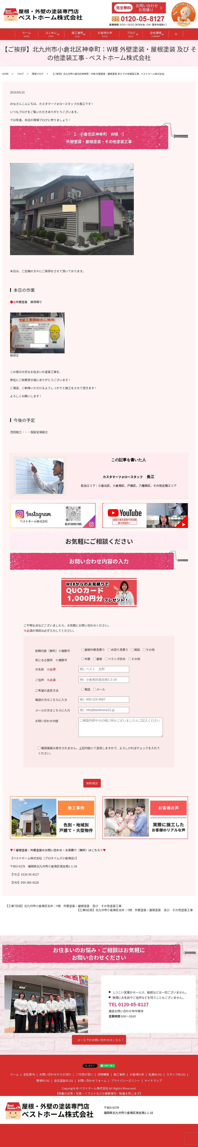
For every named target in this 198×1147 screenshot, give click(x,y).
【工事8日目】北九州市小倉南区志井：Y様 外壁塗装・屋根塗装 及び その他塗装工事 (135, 910)
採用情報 (103, 1074)
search (179, 35)
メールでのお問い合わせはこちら (99, 1040)
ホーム (26, 34)
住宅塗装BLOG (63, 1080)
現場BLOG (43, 1080)
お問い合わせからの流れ (55, 1074)
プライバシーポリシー (125, 1080)
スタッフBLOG (175, 1074)
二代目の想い (84, 1074)
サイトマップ (153, 1080)
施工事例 (77, 34)
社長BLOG (155, 1074)
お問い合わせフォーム (92, 1080)
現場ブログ (38, 73)
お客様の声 (105, 34)
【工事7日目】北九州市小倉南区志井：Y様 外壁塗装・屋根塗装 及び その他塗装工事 (63, 906)
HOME (5, 73)
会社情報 (155, 34)
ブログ (131, 34)
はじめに (51, 34)
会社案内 (29, 1074)
